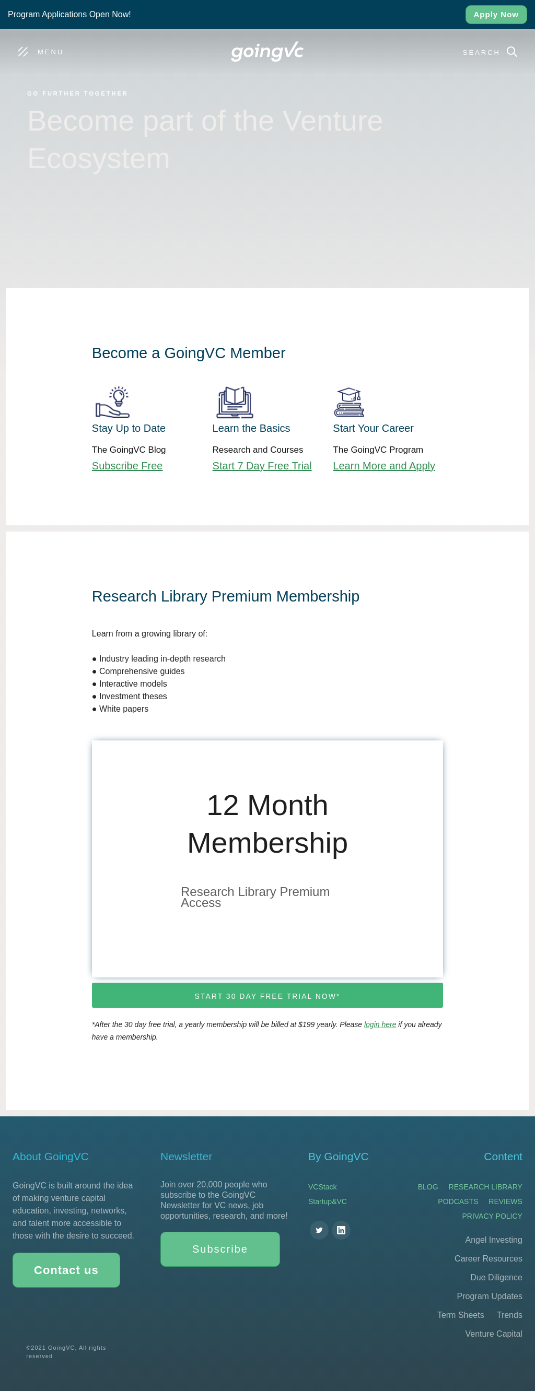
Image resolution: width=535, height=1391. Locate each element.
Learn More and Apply (384, 465)
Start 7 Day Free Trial (262, 465)
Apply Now (496, 14)
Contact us (66, 1270)
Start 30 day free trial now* (268, 996)
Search (482, 52)
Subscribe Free (127, 465)
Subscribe (220, 1249)
